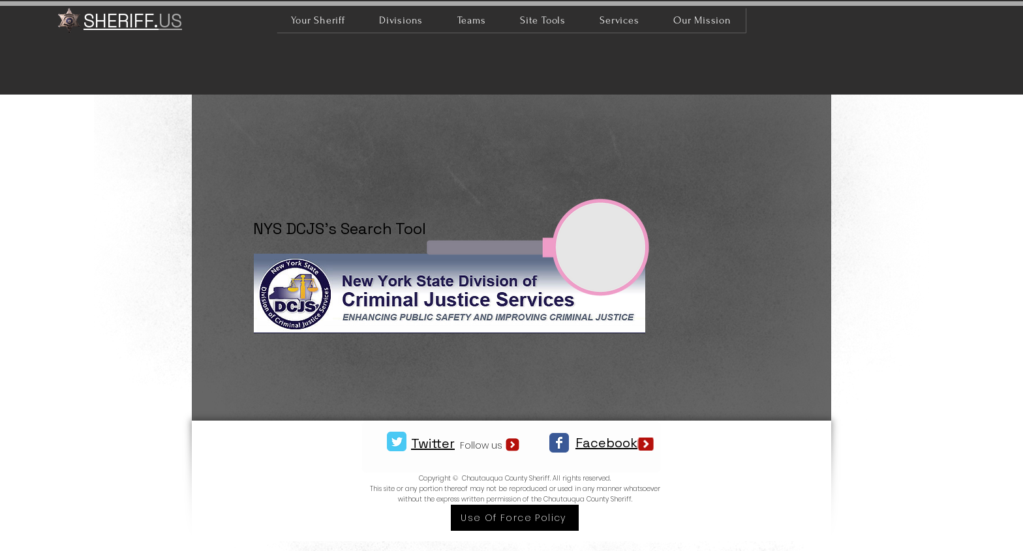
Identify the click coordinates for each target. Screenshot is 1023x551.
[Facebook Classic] (559, 443)
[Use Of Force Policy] (515, 518)
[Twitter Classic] (396, 441)
